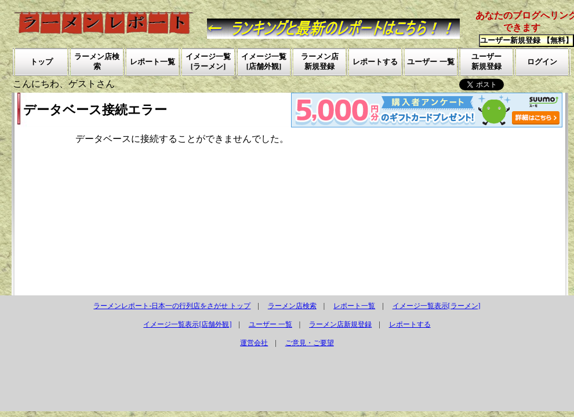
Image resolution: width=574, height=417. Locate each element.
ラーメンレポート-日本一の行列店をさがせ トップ (171, 306)
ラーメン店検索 (292, 306)
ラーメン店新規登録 (340, 324)
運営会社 (254, 343)
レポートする (410, 324)
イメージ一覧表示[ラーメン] (437, 306)
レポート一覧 (354, 306)
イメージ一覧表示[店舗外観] (187, 324)
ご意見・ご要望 (309, 343)
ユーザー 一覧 (270, 324)
